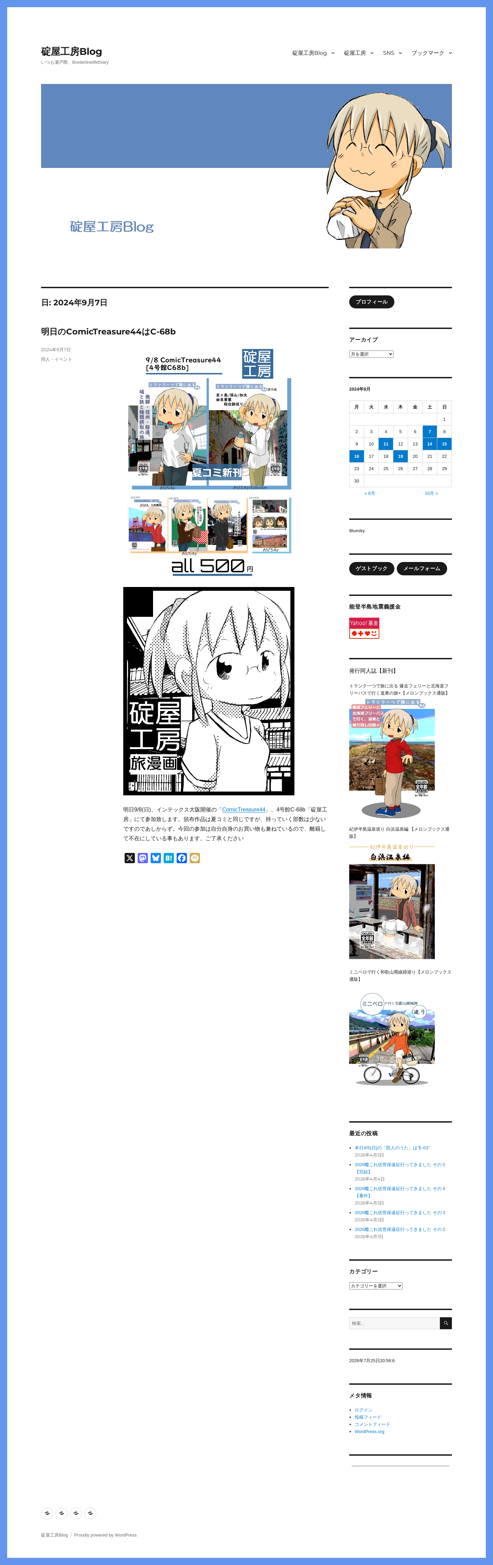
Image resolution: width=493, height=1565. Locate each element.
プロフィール (372, 302)
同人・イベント (56, 359)
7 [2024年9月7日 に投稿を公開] (430, 431)
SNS (388, 53)
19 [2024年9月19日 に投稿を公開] (400, 456)
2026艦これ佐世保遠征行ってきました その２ (400, 1229)
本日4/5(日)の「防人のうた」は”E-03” (392, 1147)
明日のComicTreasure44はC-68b (108, 332)
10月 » (431, 493)
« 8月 (369, 493)
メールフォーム (422, 568)
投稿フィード (368, 1417)
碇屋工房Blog (71, 51)
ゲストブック (372, 568)
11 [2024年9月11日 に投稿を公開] (385, 444)
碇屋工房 (355, 53)
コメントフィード (372, 1424)
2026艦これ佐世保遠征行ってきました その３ (400, 1212)
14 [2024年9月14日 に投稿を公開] (429, 444)
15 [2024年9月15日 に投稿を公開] (444, 444)
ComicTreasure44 (244, 809)
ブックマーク (428, 53)
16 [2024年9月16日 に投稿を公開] (356, 456)
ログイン (363, 1410)
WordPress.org (369, 1431)
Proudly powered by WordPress (105, 1535)
